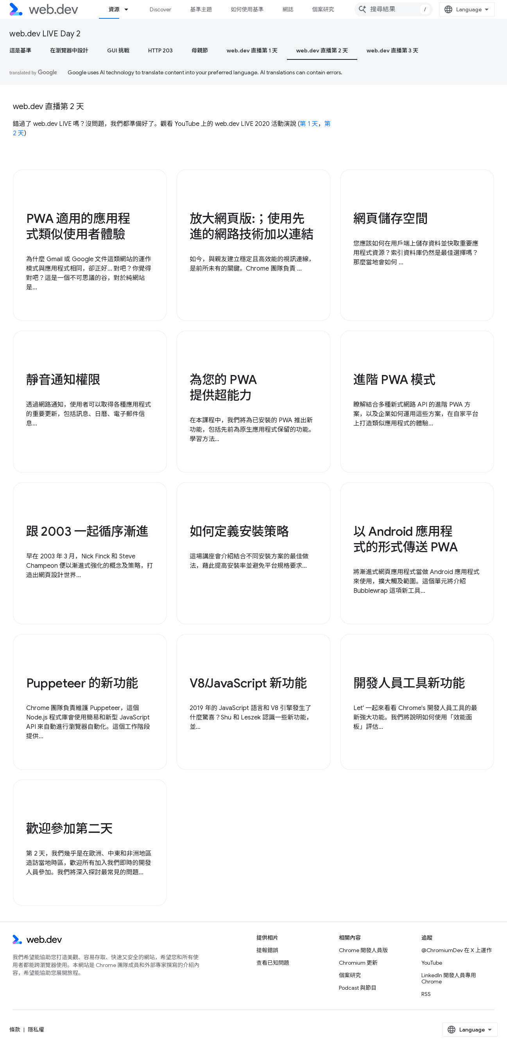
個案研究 (323, 9)
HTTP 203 (160, 50)
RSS (426, 994)
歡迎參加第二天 (69, 828)
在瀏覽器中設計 (69, 50)
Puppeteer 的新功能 (82, 683)
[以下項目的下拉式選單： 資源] (129, 9)
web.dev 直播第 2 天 (48, 106)
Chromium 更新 (358, 962)
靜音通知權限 (63, 380)
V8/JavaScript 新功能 (248, 683)
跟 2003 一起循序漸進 (87, 531)
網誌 (287, 9)
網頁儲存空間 (390, 218)
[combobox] (394, 9)
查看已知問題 (272, 962)
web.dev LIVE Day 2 (45, 34)
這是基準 (20, 50)
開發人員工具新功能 (409, 683)
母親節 (200, 50)
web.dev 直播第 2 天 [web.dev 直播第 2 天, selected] (322, 50)
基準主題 (201, 9)
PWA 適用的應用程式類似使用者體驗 (78, 226)
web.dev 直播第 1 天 (252, 50)
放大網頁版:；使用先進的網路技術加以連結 (252, 226)
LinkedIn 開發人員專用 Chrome (448, 978)
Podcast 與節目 (357, 987)
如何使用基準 (247, 9)
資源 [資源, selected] (113, 9)
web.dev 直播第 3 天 (392, 50)
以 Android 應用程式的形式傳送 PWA (405, 539)
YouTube (431, 962)
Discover (160, 9)
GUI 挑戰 (118, 50)
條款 (14, 1029)
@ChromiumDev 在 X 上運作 (456, 950)
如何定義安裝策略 (239, 531)
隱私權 (36, 1029)
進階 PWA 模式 (394, 380)
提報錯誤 (267, 950)
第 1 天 (309, 124)
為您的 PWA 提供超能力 (223, 387)
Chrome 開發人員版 (363, 950)
